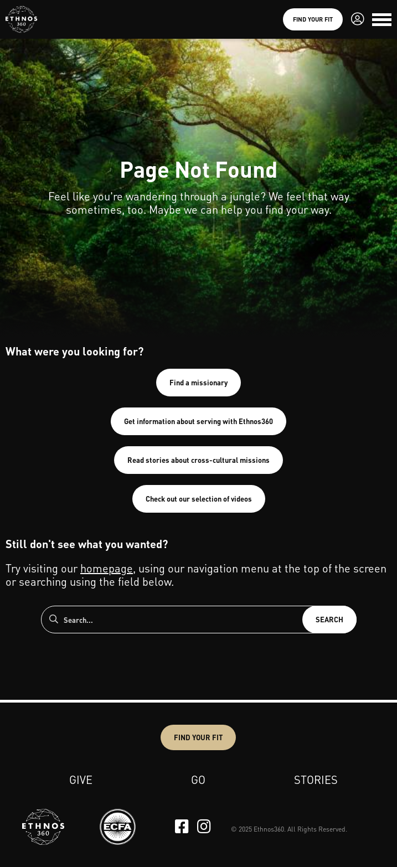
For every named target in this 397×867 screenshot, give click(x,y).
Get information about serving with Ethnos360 (198, 421)
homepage (106, 568)
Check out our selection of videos (199, 498)
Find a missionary (198, 382)
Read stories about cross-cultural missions (198, 460)
